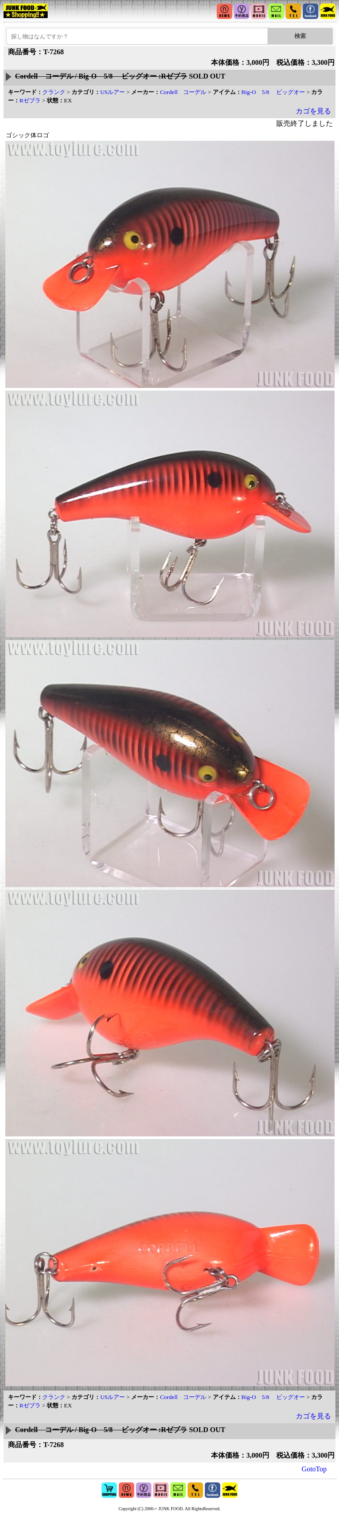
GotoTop (314, 1469)
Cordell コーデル (183, 92)
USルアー (112, 92)
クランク (53, 92)
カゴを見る (313, 111)
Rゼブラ (30, 100)
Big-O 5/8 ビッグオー (273, 92)
